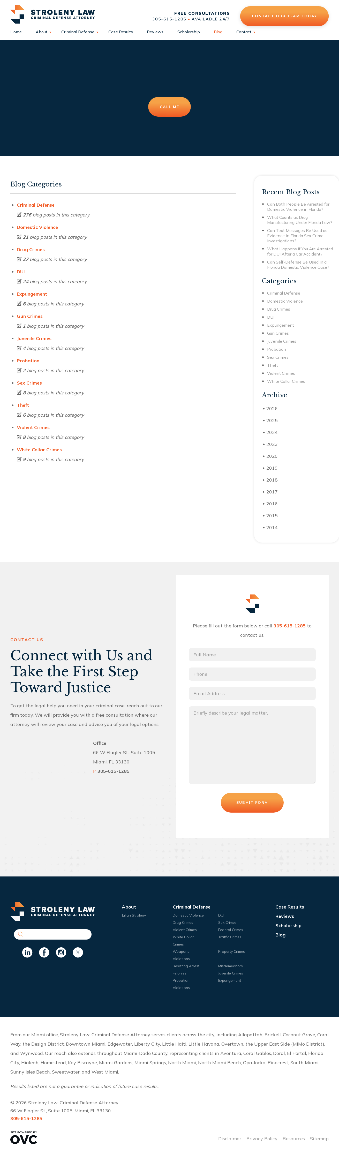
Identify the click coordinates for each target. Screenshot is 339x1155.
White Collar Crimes (39, 450)
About (41, 31)
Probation (28, 361)
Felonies (179, 973)
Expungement (32, 294)
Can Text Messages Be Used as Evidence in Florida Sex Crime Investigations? (297, 235)
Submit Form (252, 802)
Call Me (169, 106)
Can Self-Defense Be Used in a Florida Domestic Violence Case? (298, 264)
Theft (23, 405)
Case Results (120, 31)
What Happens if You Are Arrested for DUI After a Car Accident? (300, 251)
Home (16, 31)
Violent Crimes (33, 427)
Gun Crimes (30, 316)
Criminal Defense (77, 31)
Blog (218, 31)
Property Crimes (231, 951)
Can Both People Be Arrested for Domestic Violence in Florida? (298, 206)
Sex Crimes (29, 383)
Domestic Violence (37, 227)
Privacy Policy (261, 1139)
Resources (294, 1139)
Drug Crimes (31, 249)
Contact (243, 31)
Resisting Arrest (186, 966)
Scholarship (188, 31)
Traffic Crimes (229, 937)
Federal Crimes (230, 929)
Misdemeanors (230, 966)
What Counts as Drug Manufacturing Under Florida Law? (299, 220)
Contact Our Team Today (284, 16)
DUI (21, 272)
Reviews (155, 31)
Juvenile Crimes (34, 338)
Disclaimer (229, 1139)
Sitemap (319, 1139)
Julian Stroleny (134, 915)
